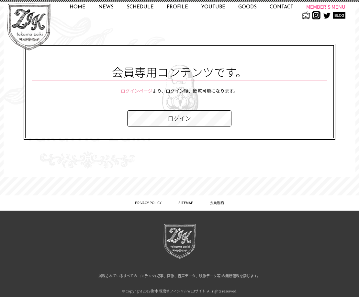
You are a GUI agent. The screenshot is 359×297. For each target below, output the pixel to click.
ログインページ (136, 90)
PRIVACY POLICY (148, 202)
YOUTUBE (213, 7)
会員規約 (217, 202)
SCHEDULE (140, 7)
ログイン (179, 118)
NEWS (106, 7)
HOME (77, 7)
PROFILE (177, 7)
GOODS (247, 7)
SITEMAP (185, 202)
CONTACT (281, 7)
